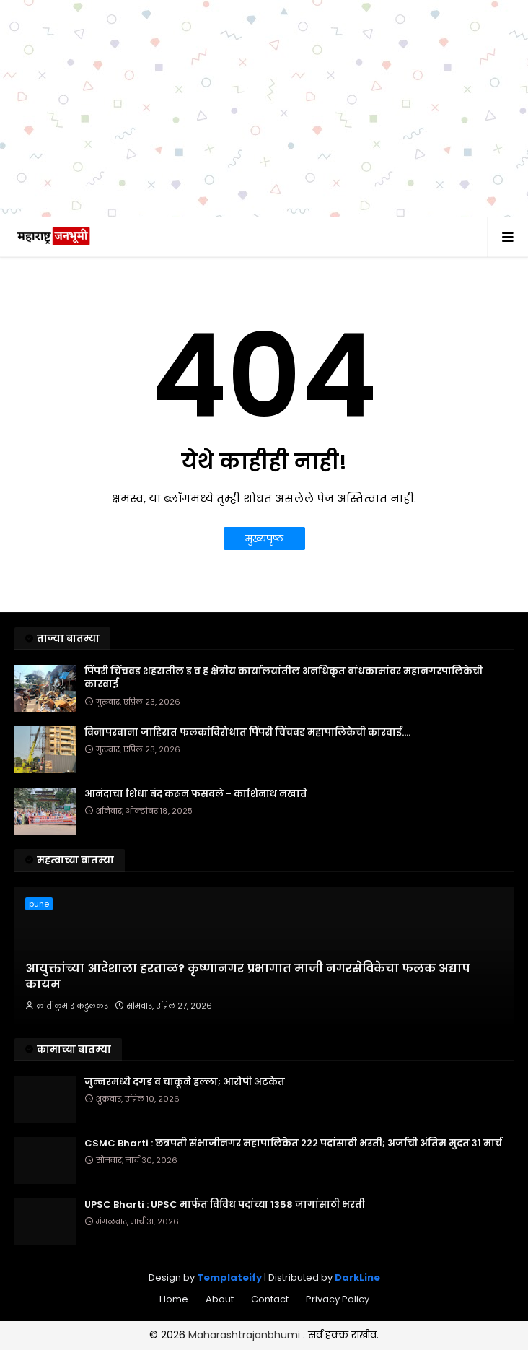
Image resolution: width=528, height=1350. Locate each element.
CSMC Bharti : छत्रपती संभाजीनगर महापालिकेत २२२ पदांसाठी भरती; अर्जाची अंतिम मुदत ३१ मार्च (293, 1143)
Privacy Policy (337, 1299)
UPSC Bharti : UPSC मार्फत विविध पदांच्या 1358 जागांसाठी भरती (224, 1204)
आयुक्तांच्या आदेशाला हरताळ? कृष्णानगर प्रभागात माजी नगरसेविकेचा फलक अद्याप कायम (247, 977)
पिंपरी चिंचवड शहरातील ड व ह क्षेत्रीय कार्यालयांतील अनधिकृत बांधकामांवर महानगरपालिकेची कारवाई (283, 678)
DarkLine (357, 1277)
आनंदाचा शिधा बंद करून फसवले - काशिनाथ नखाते (195, 794)
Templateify (229, 1277)
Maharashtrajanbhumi (245, 1335)
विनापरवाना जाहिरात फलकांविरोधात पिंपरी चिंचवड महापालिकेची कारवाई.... (247, 732)
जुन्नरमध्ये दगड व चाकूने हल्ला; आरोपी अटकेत (184, 1082)
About (220, 1299)
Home (173, 1299)
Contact (270, 1299)
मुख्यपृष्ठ (264, 538)
